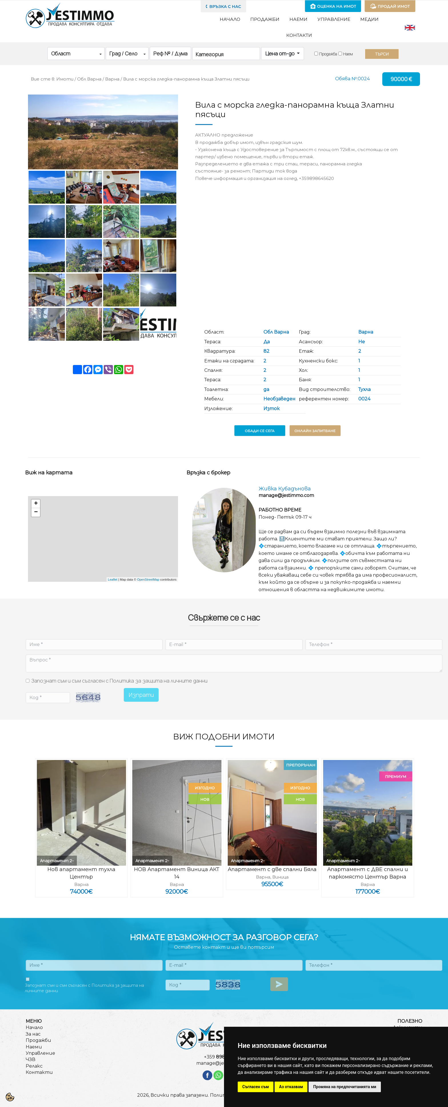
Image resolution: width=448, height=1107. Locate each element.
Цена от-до (280, 53)
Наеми (298, 19)
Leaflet (112, 579)
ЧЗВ (30, 1059)
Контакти (299, 35)
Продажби (264, 19)
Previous (21, 809)
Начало (230, 19)
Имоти (64, 79)
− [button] (36, 512)
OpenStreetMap (148, 579)
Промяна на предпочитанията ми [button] (344, 1086)
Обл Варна (89, 79)
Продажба (328, 54)
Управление (333, 19)
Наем (348, 54)
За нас (33, 1034)
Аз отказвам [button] (291, 1086)
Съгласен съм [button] (255, 1086)
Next (418, 809)
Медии (369, 19)
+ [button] (36, 504)
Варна (112, 79)
